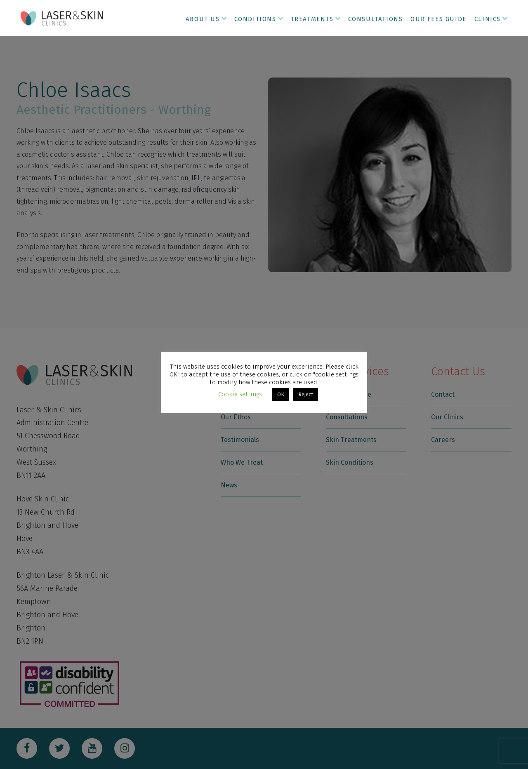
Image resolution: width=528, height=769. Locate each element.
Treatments (312, 19)
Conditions (255, 19)
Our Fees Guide (438, 19)
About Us (203, 19)
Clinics (487, 19)
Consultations (375, 19)
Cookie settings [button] (240, 394)
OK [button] (280, 394)
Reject (305, 394)
